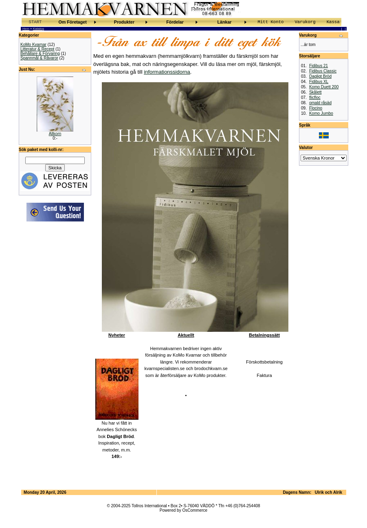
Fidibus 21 (318, 66)
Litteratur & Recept (37, 49)
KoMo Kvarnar (33, 44)
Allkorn (55, 133)
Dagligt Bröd (320, 76)
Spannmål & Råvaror (39, 58)
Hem (25, 29)
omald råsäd (320, 103)
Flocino (315, 108)
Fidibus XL (318, 81)
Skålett (315, 92)
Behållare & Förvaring (40, 53)
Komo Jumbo (321, 113)
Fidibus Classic (322, 71)
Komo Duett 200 (323, 87)
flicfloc (315, 97)
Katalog (38, 29)
